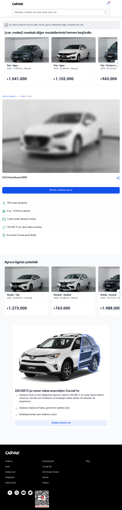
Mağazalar (10, 477)
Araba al (9, 461)
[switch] (108, 4)
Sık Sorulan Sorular (50, 472)
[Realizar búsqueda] (106, 12)
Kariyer (45, 477)
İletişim (45, 483)
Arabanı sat (10, 472)
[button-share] (118, 178)
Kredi (7, 466)
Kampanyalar (48, 461)
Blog (88, 461)
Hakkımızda (10, 483)
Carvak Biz (47, 466)
